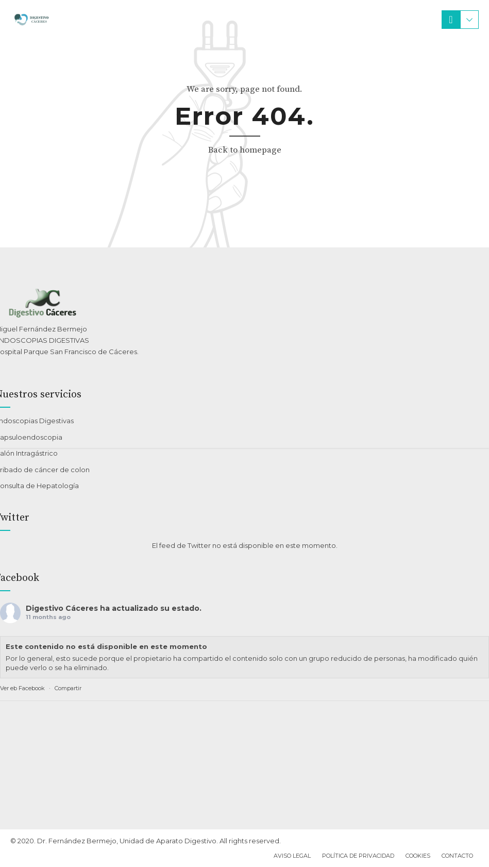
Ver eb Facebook (22, 688)
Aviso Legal (292, 855)
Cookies (418, 855)
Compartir (68, 688)
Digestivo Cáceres (62, 608)
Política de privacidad (358, 855)
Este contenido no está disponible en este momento (106, 646)
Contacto (457, 855)
